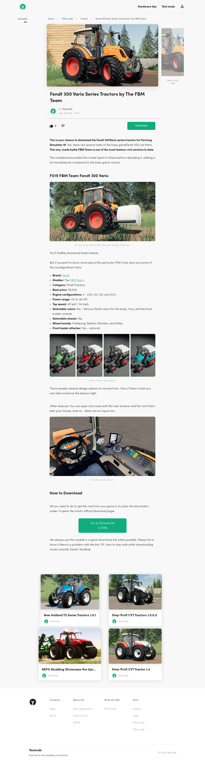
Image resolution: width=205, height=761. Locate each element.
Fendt (65, 275)
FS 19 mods (110, 709)
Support (137, 709)
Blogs (52, 709)
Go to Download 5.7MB (103, 525)
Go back (22, 18)
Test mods (168, 6)
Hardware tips (147, 6)
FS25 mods (138, 729)
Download (141, 125)
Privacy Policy (80, 715)
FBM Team (77, 280)
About (53, 715)
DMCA (76, 722)
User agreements (82, 709)
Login (136, 715)
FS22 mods (138, 722)
